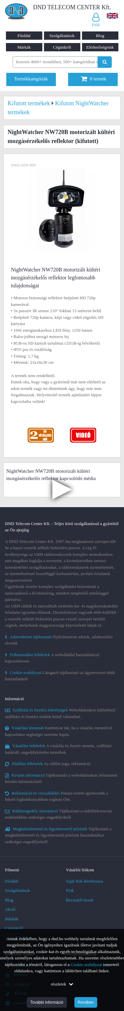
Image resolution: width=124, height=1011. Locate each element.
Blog (100, 35)
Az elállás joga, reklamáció (48, 763)
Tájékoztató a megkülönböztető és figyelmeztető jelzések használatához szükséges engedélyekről (58, 835)
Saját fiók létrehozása (84, 881)
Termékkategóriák (31, 78)
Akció (10, 909)
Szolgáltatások (62, 35)
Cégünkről (62, 47)
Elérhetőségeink (100, 47)
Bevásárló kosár (80, 899)
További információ (46, 1002)
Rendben (86, 1002)
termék (93, 78)
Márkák (23, 47)
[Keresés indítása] (105, 62)
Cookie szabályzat (86, 964)
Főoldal (24, 35)
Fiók (70, 890)
